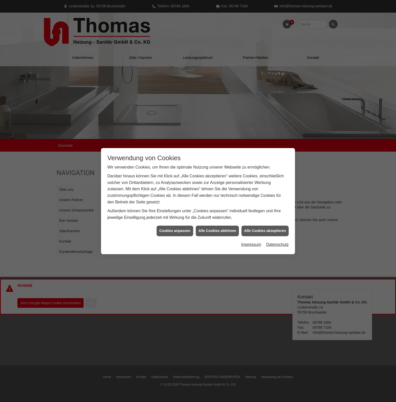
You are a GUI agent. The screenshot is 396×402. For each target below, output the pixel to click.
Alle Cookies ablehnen (217, 228)
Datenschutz (277, 242)
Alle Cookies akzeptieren (265, 228)
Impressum (251, 242)
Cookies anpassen (174, 228)
